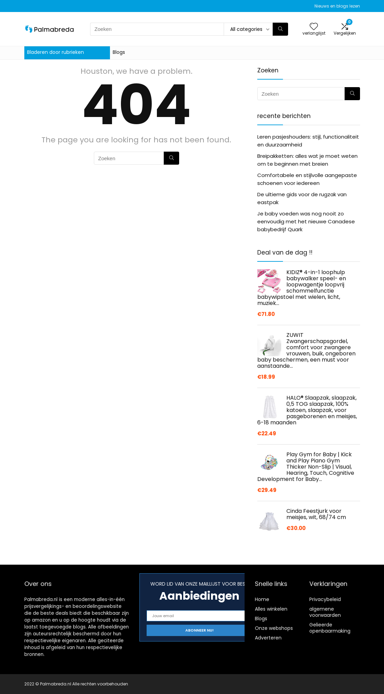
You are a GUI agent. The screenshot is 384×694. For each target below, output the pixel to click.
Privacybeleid (325, 599)
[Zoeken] (280, 29)
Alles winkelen (271, 608)
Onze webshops (274, 628)
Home (262, 599)
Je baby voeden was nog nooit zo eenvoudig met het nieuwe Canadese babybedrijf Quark (306, 221)
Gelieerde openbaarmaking (329, 627)
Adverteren (268, 637)
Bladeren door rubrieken (55, 52)
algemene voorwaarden (325, 612)
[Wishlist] (314, 27)
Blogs (119, 52)
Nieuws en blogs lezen (337, 6)
